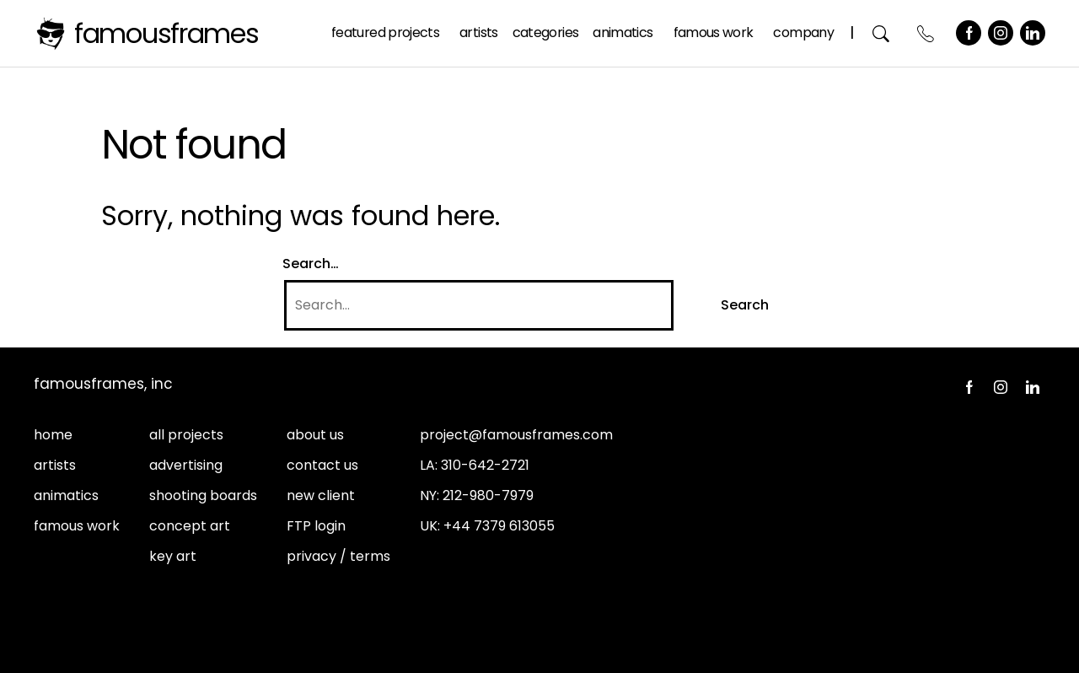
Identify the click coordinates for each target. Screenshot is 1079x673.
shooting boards (203, 495)
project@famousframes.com (516, 434)
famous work (77, 526)
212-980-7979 (488, 495)
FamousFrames (166, 33)
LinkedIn (1032, 33)
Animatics (622, 32)
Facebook (968, 33)
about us (315, 434)
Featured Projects (385, 32)
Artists (478, 32)
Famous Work (714, 32)
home (53, 434)
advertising (186, 465)
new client (321, 495)
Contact (926, 33)
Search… (310, 263)
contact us (322, 465)
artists (55, 465)
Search (881, 33)
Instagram (1000, 33)
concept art (189, 526)
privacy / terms (338, 556)
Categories (546, 32)
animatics (66, 495)
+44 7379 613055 (499, 526)
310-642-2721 (485, 465)
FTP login (316, 526)
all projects (186, 434)
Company (803, 32)
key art (172, 556)
